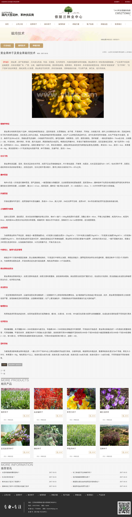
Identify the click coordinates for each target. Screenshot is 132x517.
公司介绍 (19, 24)
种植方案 (76, 24)
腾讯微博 (121, 52)
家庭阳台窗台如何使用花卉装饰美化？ (86, 482)
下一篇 (2, 373)
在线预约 (116, 2)
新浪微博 (116, 52)
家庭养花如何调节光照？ (81, 486)
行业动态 (7, 45)
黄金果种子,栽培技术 (15, 364)
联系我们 (128, 2)
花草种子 (33, 24)
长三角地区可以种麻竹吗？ (82, 472)
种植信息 (104, 24)
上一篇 (2, 370)
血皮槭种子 (38, 412)
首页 (7, 24)
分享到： (105, 52)
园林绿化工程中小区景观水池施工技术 (15, 486)
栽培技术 (116, 39)
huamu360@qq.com (52, 508)
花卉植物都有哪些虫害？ (81, 477)
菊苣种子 (4, 412)
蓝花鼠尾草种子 (7, 449)
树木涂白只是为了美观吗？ (11, 482)
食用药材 (61, 24)
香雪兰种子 (71, 412)
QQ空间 (110, 52)
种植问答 (36, 45)
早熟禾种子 (71, 449)
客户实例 (90, 24)
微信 (130, 52)
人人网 (127, 52)
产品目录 (102, 495)
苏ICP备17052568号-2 (40, 512)
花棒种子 (103, 449)
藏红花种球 (104, 412)
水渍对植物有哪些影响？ (10, 472)
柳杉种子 (37, 449)
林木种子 (47, 24)
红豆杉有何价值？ (8, 477)
